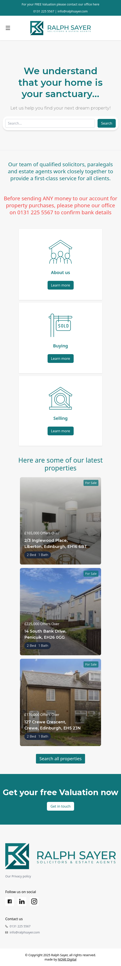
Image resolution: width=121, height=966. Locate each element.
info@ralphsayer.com (72, 11)
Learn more (60, 285)
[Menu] (8, 28)
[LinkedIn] (22, 901)
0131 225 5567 (43, 11)
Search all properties (60, 759)
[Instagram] (34, 901)
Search (106, 123)
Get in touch (60, 806)
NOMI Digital (67, 959)
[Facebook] (9, 901)
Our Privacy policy (18, 876)
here (96, 4)
